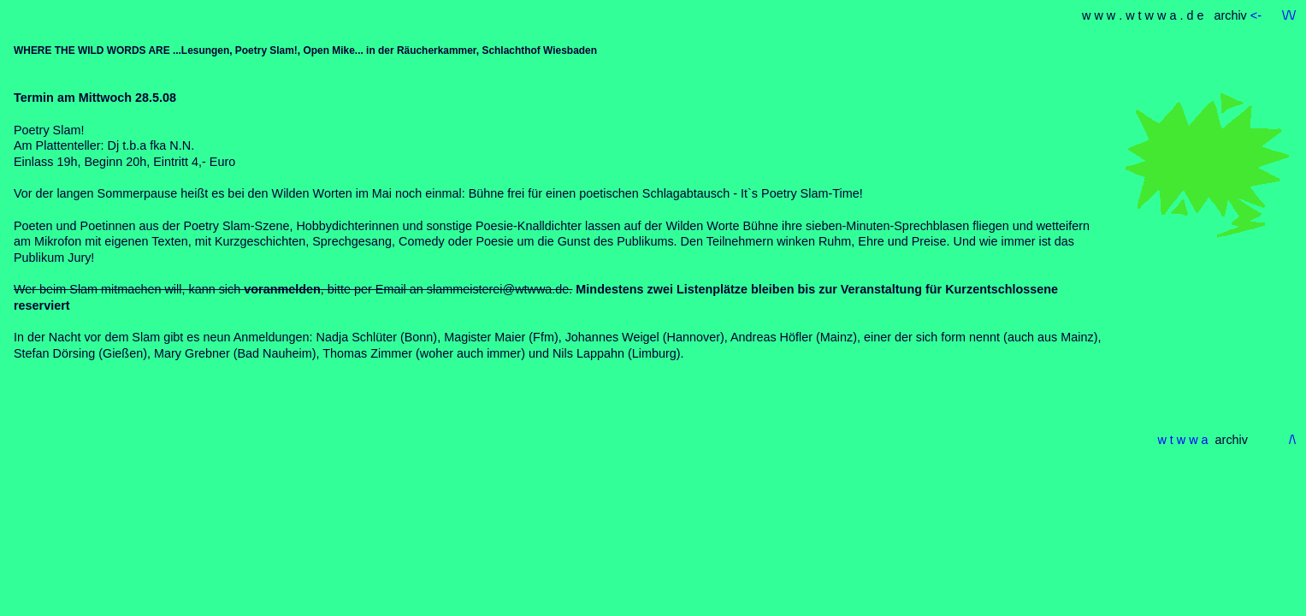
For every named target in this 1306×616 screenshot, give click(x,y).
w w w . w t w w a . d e (1144, 15)
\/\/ (1289, 15)
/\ (1292, 440)
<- (1257, 15)
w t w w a (1182, 440)
